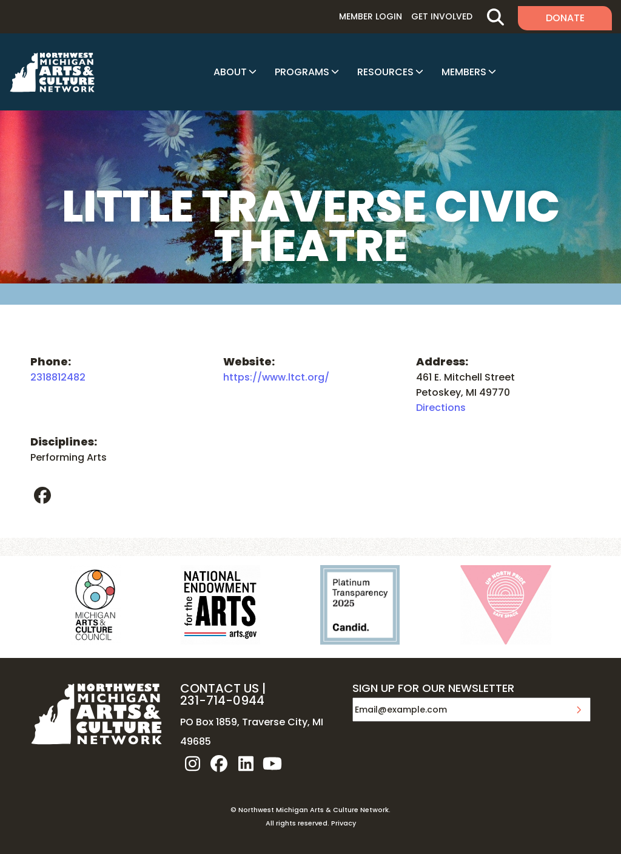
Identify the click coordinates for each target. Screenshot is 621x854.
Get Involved (441, 16)
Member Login (370, 16)
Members (463, 72)
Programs (302, 72)
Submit (578, 709)
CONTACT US (219, 688)
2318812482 (58, 377)
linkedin (245, 763)
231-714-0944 (222, 700)
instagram (192, 763)
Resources (385, 72)
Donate (565, 18)
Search (495, 16)
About (230, 72)
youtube (272, 763)
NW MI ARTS (52, 72)
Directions (441, 408)
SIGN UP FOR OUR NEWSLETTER (433, 689)
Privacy (343, 823)
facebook (42, 495)
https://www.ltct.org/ (276, 377)
